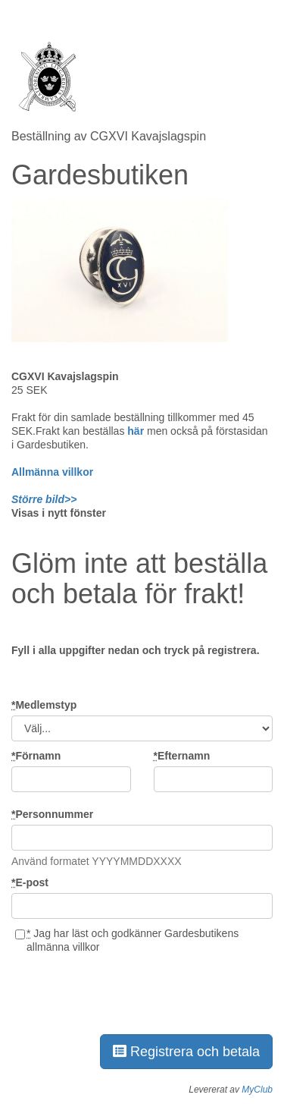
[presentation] (126, 991)
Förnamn (36, 756)
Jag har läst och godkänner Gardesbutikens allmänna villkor (127, 940)
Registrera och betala (186, 1051)
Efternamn (182, 756)
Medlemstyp (43, 705)
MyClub (257, 1089)
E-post (29, 882)
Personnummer (52, 814)
